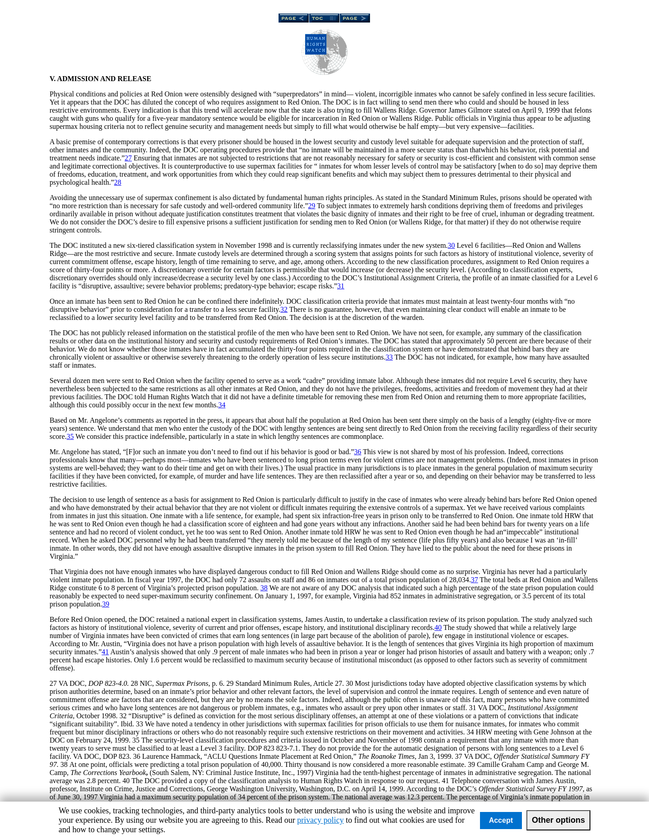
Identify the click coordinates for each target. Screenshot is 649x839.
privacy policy (320, 820)
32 (284, 309)
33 (389, 357)
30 (451, 245)
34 (221, 405)
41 (105, 652)
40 (438, 627)
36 (357, 452)
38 (264, 588)
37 (474, 580)
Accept (501, 820)
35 (70, 436)
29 (311, 206)
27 (128, 158)
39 (105, 604)
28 (117, 182)
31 (340, 286)
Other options (558, 820)
